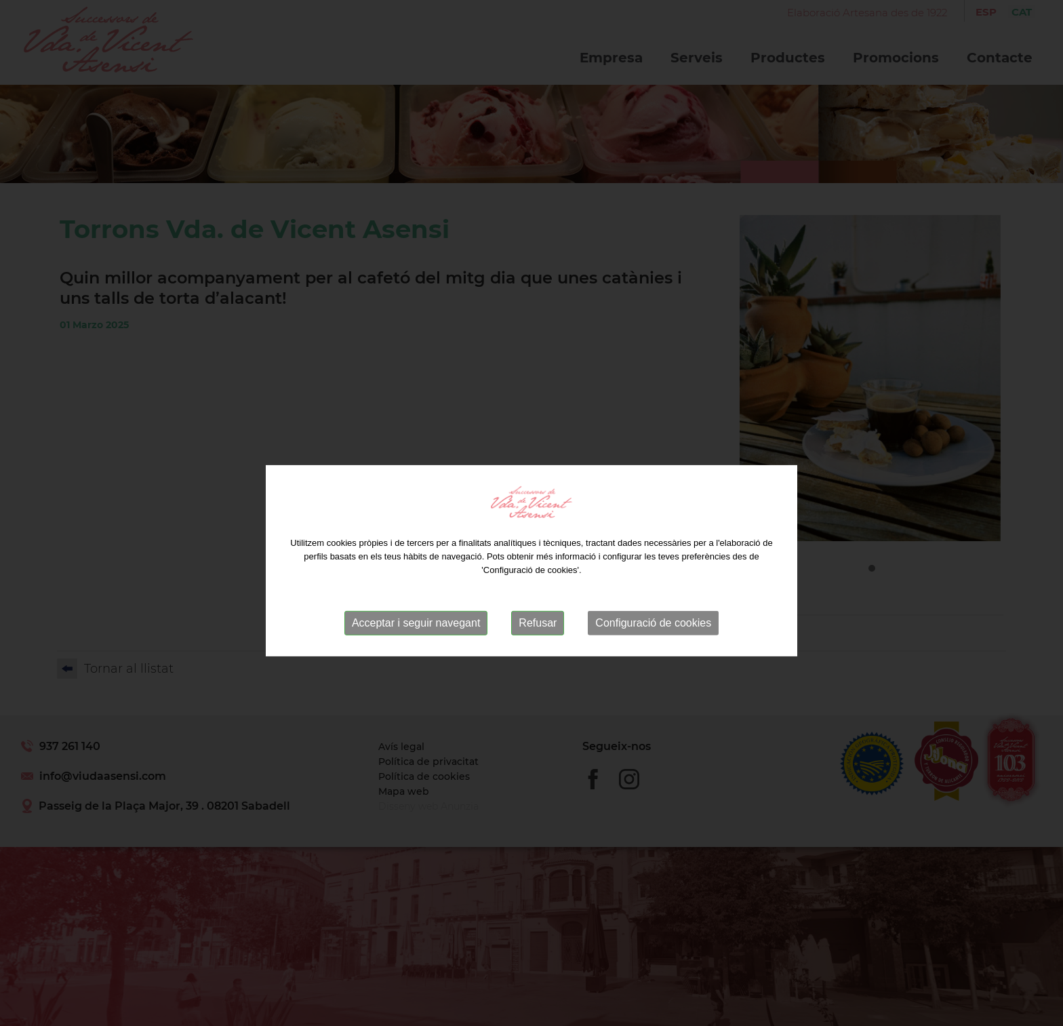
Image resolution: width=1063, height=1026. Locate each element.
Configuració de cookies (653, 639)
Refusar (538, 639)
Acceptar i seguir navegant (416, 639)
